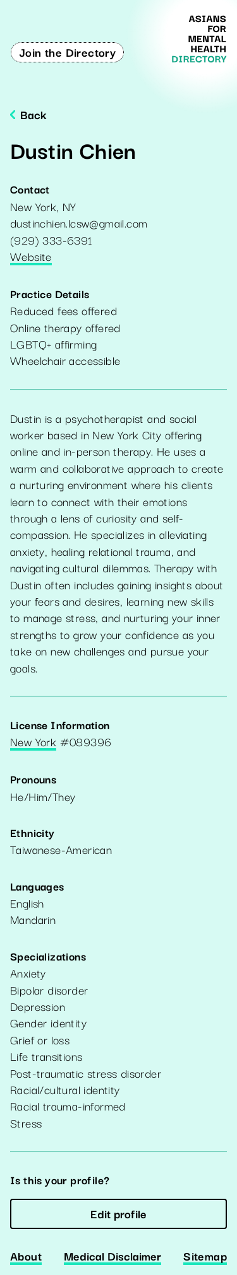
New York (33, 742)
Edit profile (118, 1213)
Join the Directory (67, 52)
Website (31, 257)
